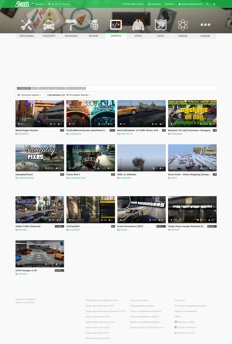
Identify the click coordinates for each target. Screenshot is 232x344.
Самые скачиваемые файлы (144, 316)
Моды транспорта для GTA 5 (100, 306)
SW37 (174, 178)
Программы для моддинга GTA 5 (102, 300)
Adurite (123, 230)
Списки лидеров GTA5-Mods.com (146, 327)
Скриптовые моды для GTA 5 (100, 322)
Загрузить (154, 4)
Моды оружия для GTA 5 (98, 316)
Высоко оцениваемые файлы (145, 322)
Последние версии (68, 95)
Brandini (22, 230)
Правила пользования (186, 311)
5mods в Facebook (185, 327)
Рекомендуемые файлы (142, 306)
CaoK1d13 (74, 230)
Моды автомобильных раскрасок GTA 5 (105, 311)
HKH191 (175, 230)
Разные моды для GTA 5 (98, 338)
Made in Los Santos (25, 302)
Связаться (180, 300)
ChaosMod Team (77, 178)
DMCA (178, 316)
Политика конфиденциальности (191, 306)
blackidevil (24, 134)
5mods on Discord (185, 333)
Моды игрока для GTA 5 (97, 327)
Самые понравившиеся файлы (145, 311)
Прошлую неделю (29, 95)
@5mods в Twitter (185, 322)
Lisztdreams (75, 134)
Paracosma (176, 134)
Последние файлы (139, 300)
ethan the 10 (126, 134)
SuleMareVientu (26, 178)
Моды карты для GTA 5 (97, 333)
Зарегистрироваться (190, 4)
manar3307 (125, 178)
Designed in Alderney (25, 299)
